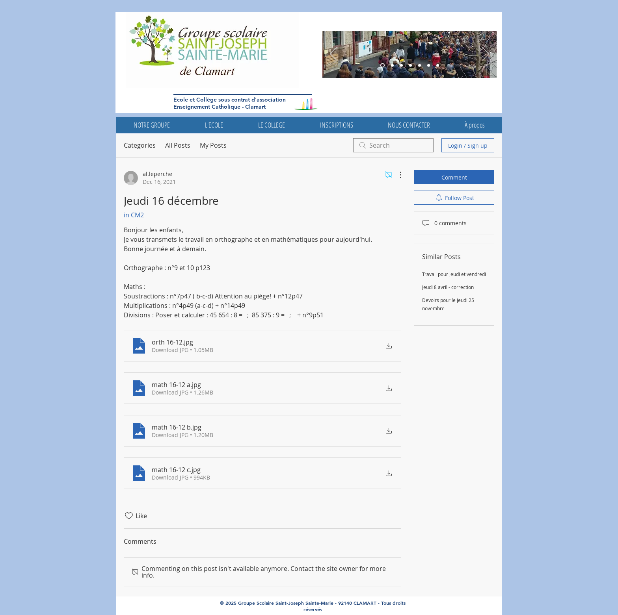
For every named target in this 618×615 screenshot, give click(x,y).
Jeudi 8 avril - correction (448, 287)
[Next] (485, 54)
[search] (393, 145)
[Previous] (333, 54)
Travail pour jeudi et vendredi (454, 274)
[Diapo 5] (392, 65)
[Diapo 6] (401, 65)
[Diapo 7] (437, 65)
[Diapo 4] (419, 65)
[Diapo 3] (382, 65)
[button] (151, 125)
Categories (140, 145)
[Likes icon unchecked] (129, 516)
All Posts (177, 145)
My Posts (213, 145)
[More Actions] (396, 175)
